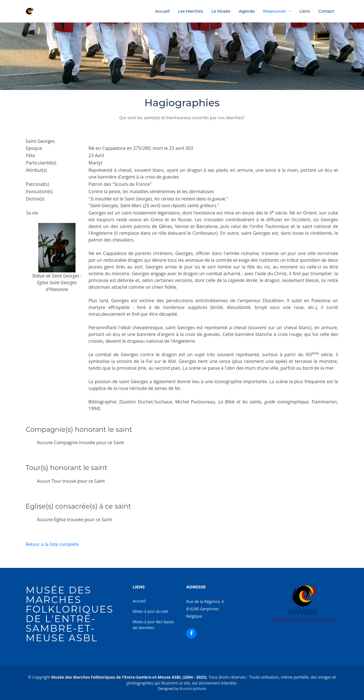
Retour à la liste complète (52, 544)
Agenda (247, 11)
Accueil (162, 11)
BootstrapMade (193, 688)
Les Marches (190, 11)
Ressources (274, 11)
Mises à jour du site (150, 611)
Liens (304, 11)
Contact (326, 11)
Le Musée (220, 11)
